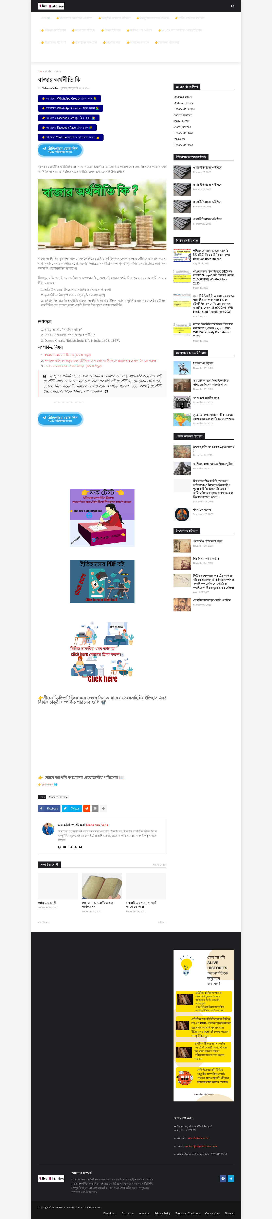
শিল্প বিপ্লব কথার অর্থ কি (206, 558)
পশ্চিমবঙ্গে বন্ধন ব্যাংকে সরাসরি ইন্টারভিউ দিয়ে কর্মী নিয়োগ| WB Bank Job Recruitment (211, 254)
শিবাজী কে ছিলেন (203, 363)
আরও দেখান (159, 864)
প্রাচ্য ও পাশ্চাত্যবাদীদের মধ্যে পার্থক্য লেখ (98, 904)
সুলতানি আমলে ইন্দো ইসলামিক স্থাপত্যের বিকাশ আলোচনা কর (211, 382)
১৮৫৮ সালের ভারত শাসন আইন (64, 366)
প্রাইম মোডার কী (47, 902)
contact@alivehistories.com (201, 1145)
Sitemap (229, 1213)
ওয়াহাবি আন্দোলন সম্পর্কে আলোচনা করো (141, 904)
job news (179, 138)
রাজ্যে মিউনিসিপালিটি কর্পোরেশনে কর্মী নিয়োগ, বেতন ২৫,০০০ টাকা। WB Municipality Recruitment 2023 (213, 330)
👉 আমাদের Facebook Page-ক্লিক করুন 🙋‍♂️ (67, 127)
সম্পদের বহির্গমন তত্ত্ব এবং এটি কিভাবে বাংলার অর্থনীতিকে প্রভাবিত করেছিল (91, 360)
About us (144, 1213)
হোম (40, 71)
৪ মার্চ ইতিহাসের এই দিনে (207, 202)
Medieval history (183, 103)
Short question (182, 126)
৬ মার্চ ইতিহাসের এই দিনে (207, 167)
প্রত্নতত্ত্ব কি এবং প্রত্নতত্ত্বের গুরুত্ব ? (213, 448)
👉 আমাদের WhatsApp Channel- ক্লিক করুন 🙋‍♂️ (70, 108)
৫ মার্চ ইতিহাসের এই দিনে (207, 184)
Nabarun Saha (97, 824)
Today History (181, 120)
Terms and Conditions (188, 1213)
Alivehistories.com (198, 1137)
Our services (212, 1213)
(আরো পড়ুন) (147, 360)
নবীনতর (44, 922)
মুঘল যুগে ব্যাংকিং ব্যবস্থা (206, 397)
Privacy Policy (162, 1213)
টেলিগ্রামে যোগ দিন (60, 150)
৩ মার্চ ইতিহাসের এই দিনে (207, 219)
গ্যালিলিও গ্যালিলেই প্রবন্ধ (207, 541)
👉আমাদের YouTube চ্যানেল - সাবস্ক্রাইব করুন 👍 (70, 137)
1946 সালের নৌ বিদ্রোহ (59, 355)
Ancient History (183, 115)
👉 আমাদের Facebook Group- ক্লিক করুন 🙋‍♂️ (68, 118)
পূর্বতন (161, 922)
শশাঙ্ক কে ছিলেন (202, 509)
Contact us (128, 1213)
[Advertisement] (136, 40)
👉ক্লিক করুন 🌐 (47, 784)
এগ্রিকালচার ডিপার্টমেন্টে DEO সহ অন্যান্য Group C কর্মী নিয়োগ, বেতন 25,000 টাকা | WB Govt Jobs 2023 (213, 277)
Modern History (53, 71)
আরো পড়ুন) (83, 355)
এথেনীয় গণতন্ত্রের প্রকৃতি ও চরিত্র (212, 600)
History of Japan (183, 144)
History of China (183, 133)
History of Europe (184, 108)
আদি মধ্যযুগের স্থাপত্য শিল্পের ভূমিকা (213, 464)
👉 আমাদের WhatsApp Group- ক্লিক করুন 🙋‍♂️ (69, 98)
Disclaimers (110, 1213)
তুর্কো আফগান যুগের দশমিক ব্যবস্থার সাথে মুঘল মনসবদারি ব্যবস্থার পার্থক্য (213, 417)
